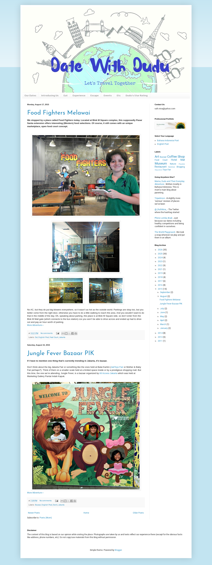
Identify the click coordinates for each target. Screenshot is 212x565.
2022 (160, 265)
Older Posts (138, 513)
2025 (160, 254)
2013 (160, 337)
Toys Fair (167, 170)
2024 (160, 257)
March (163, 324)
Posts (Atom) (46, 518)
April (162, 320)
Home (86, 513)
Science (171, 167)
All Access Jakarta (108, 373)
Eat (66, 95)
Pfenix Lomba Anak (163, 218)
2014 (160, 333)
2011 (160, 341)
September (165, 292)
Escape (94, 95)
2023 (160, 261)
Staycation (158, 170)
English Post (43, 337)
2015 (160, 289)
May (162, 316)
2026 (160, 250)
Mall (182, 159)
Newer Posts (34, 513)
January (164, 328)
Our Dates (30, 95)
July (162, 308)
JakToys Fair (117, 367)
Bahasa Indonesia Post (168, 140)
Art (157, 156)
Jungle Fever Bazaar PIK (60, 354)
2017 (160, 281)
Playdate (182, 164)
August (163, 296)
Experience (79, 95)
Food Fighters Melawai (58, 113)
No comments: (47, 333)
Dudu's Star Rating (137, 95)
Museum (161, 163)
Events (108, 95)
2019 (160, 273)
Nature (173, 164)
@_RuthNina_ (161, 209)
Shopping (180, 167)
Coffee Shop (176, 156)
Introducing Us (50, 95)
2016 (160, 285)
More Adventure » (35, 325)
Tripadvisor (160, 198)
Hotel (174, 159)
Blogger (118, 550)
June (162, 312)
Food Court (54, 337)
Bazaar (38, 505)
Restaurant (161, 166)
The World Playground (165, 232)
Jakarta (62, 337)
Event (55, 505)
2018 (160, 277)
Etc (119, 95)
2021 (160, 269)
